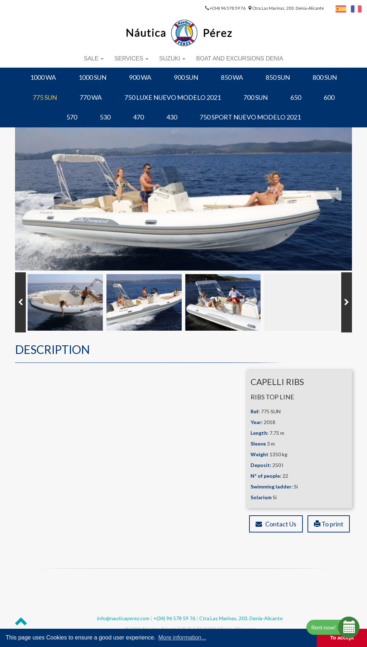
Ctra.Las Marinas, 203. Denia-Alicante (288, 8)
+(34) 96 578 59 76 (228, 8)
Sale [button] (94, 58)
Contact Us (276, 524)
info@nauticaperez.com (123, 618)
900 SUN (186, 77)
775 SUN (45, 97)
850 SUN (278, 77)
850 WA (232, 77)
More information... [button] (182, 637)
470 (138, 117)
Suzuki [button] (172, 58)
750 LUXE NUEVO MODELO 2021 (172, 97)
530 (105, 117)
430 (171, 117)
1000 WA (43, 77)
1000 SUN (92, 77)
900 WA (140, 77)
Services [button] (131, 58)
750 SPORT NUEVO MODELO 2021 (250, 117)
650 (295, 97)
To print (328, 524)
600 (329, 97)
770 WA (91, 97)
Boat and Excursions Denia (239, 58)
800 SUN (325, 77)
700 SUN (255, 97)
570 (71, 117)
